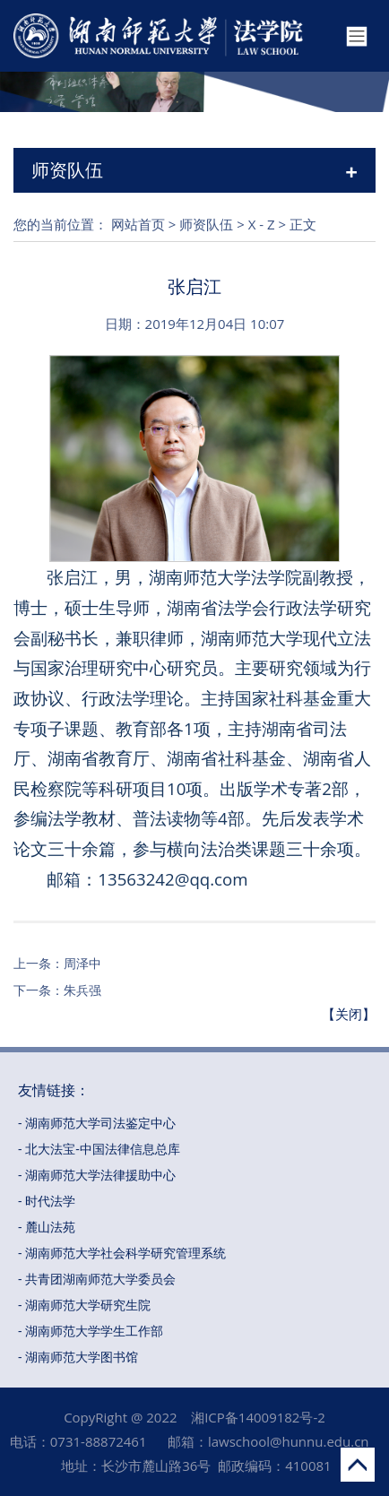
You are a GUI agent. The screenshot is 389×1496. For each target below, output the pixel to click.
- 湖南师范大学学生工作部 (90, 1330)
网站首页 (138, 224)
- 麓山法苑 (46, 1226)
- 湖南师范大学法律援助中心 (97, 1174)
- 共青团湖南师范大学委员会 (97, 1278)
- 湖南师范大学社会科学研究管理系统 (122, 1252)
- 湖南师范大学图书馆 (78, 1356)
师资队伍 (206, 224)
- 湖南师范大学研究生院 (84, 1304)
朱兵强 (82, 990)
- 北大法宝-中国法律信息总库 (99, 1148)
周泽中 (82, 963)
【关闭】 (349, 1014)
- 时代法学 (46, 1200)
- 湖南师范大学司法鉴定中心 (97, 1122)
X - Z (261, 224)
